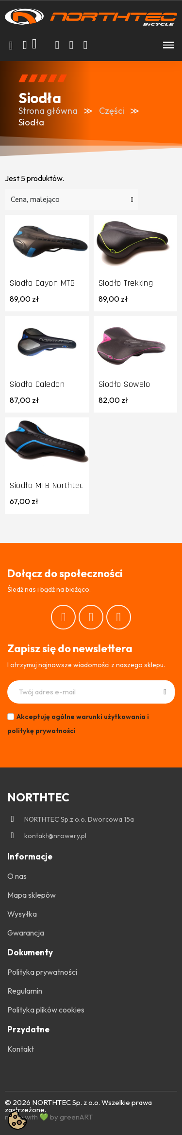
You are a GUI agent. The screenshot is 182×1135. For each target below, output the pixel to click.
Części (111, 110)
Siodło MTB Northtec (46, 485)
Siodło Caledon (37, 384)
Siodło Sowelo (124, 384)
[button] (11, 45)
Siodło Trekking (126, 283)
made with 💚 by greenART (49, 1116)
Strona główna (48, 110)
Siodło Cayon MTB (42, 283)
